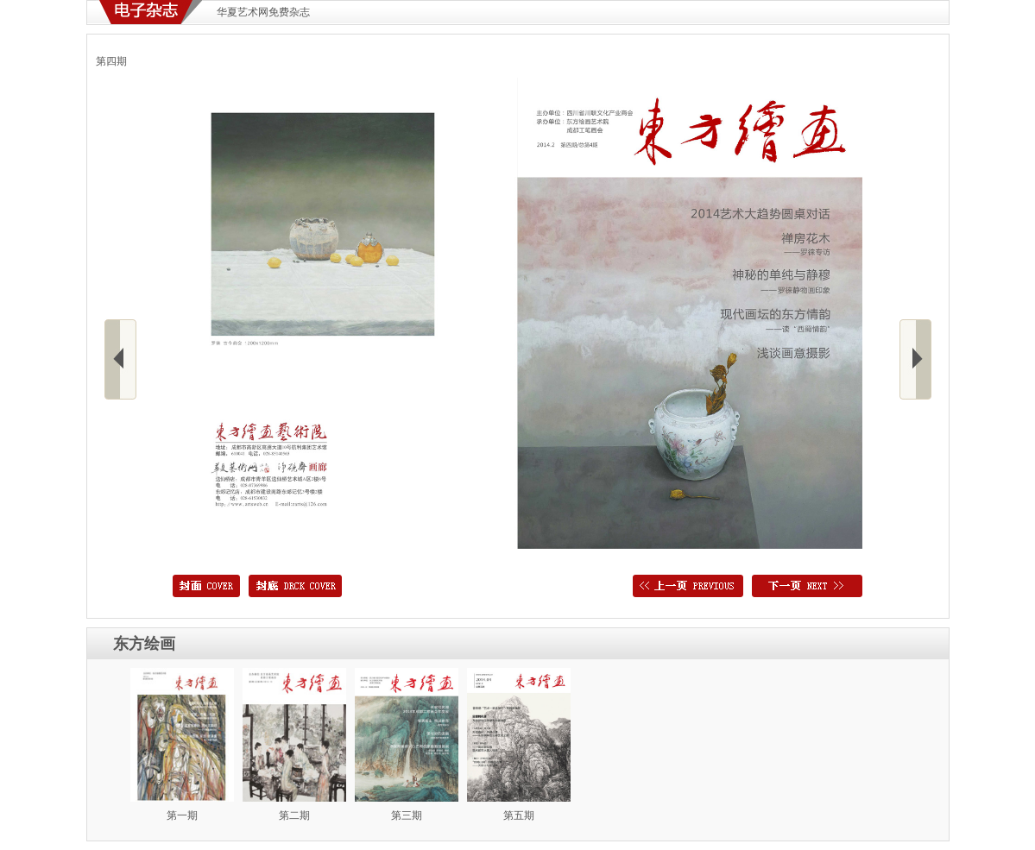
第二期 (294, 815)
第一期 (182, 815)
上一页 (688, 586)
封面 (206, 586)
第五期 (518, 815)
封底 (295, 586)
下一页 (807, 586)
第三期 (406, 815)
